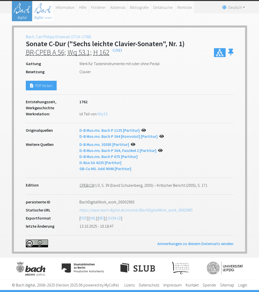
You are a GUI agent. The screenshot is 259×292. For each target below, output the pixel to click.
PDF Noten (41, 85)
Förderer (98, 7)
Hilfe (83, 7)
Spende (209, 284)
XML (93, 218)
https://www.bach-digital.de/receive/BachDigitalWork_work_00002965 (135, 210)
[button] (230, 52)
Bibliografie (139, 7)
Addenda (117, 7)
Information (65, 7)
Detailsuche (163, 7)
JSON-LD (114, 218)
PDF (83, 218)
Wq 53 (102, 113)
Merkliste (184, 7)
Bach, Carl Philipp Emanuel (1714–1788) (58, 36)
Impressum (172, 284)
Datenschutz (149, 284)
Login (242, 284)
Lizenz (129, 284)
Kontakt (192, 284)
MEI (101, 218)
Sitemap (227, 284)
